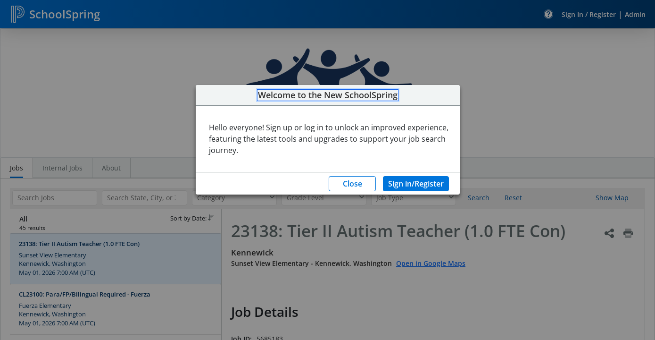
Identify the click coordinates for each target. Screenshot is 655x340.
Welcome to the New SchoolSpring (328, 95)
